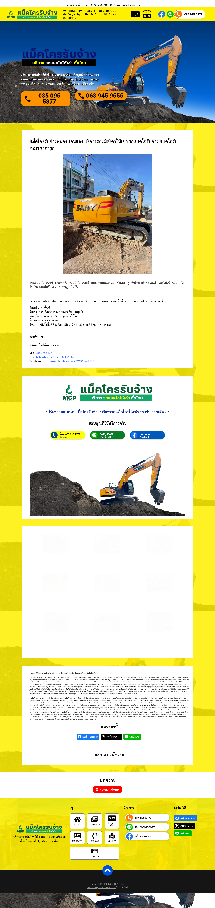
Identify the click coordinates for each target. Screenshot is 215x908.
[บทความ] (95, 851)
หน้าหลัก (77, 824)
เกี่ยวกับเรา (77, 840)
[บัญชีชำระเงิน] (112, 818)
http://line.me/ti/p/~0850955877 (56, 356)
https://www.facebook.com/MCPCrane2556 (68, 361)
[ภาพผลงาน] (95, 819)
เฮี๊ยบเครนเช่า (147, 434)
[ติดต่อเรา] (95, 836)
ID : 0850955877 (145, 827)
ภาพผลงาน (95, 824)
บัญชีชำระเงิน (112, 824)
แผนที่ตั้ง (112, 840)
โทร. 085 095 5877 (70, 434)
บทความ (95, 856)
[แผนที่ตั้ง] (112, 836)
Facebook (144, 437)
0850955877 (106, 434)
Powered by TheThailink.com (101, 887)
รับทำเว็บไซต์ (122, 887)
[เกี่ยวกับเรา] (77, 836)
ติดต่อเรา (64, 437)
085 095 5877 (193, 14)
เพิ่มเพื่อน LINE (107, 437)
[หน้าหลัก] (77, 819)
